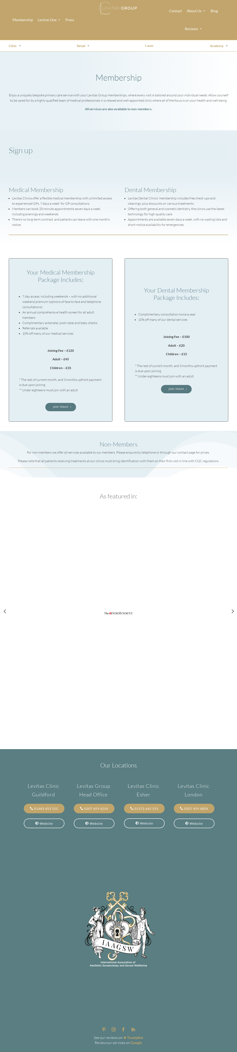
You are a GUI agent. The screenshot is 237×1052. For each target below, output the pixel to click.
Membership (23, 20)
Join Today (60, 406)
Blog (214, 11)
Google (136, 1042)
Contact (175, 11)
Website (46, 823)
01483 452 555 (46, 808)
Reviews (191, 29)
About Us (194, 11)
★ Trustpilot (133, 1037)
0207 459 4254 (96, 808)
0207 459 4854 (196, 808)
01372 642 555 (146, 808)
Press (69, 20)
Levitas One (47, 20)
